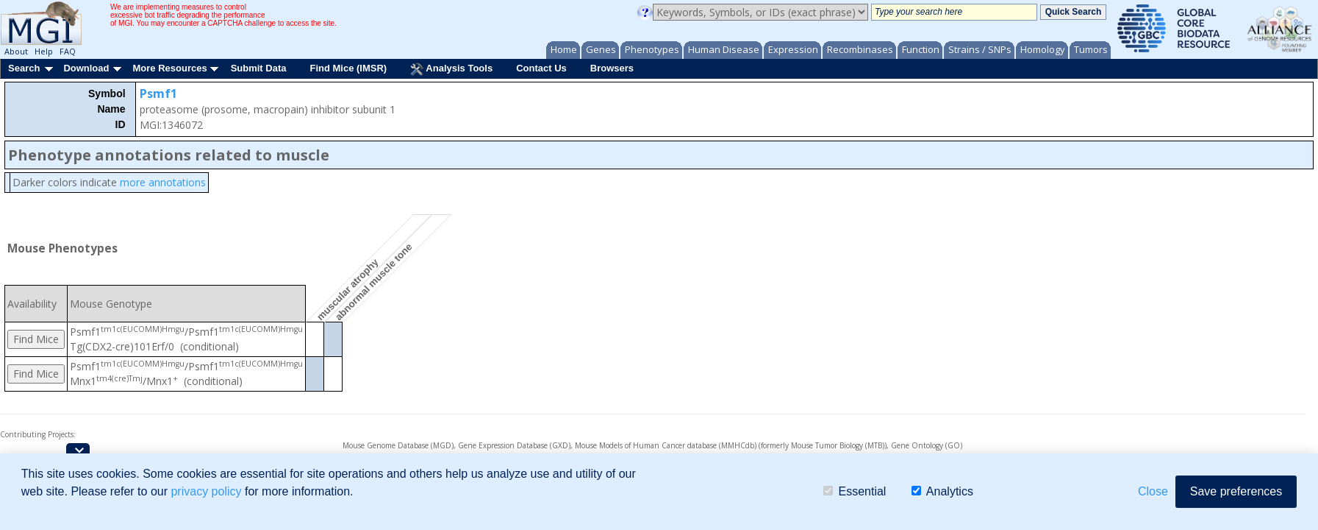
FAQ (68, 51)
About (16, 51)
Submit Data (259, 68)
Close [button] (1153, 491)
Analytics (942, 491)
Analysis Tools (451, 69)
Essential (854, 491)
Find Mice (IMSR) (348, 68)
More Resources (169, 68)
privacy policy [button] (206, 491)
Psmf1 (158, 93)
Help (44, 51)
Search (24, 68)
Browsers (612, 68)
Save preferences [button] (1236, 491)
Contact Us (541, 68)
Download (86, 68)
